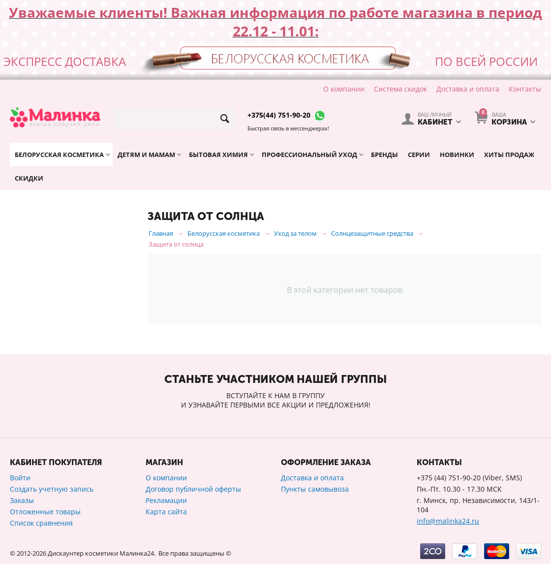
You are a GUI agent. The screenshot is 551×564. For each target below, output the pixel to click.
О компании (344, 89)
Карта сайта (166, 511)
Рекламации (166, 500)
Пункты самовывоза (315, 489)
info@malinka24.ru (448, 521)
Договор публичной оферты (193, 489)
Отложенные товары (45, 511)
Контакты (525, 89)
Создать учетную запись (51, 489)
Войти (20, 477)
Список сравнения (41, 523)
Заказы (22, 500)
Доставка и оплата (467, 89)
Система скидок (400, 89)
